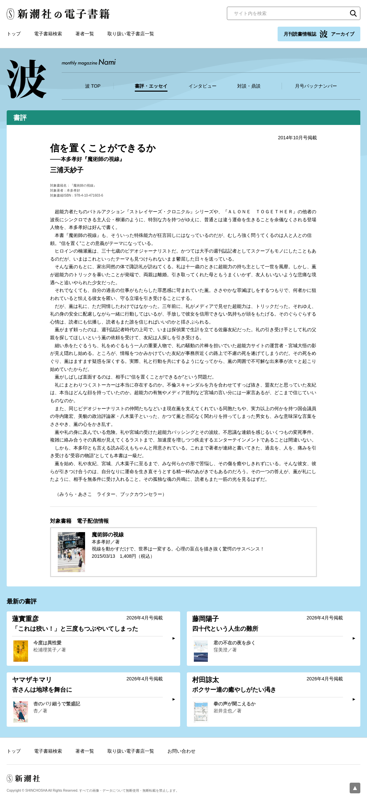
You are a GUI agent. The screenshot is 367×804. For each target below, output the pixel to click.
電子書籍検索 (48, 33)
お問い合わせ (181, 751)
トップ (14, 33)
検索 (353, 13)
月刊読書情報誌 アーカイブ (319, 34)
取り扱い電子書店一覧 (130, 33)
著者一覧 (84, 33)
